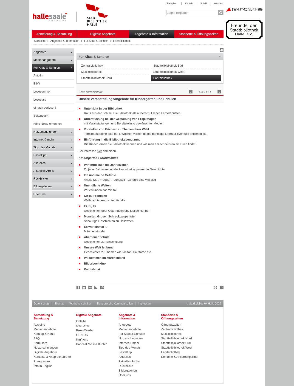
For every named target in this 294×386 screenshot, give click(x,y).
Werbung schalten (80, 303)
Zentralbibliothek (92, 65)
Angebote (40, 52)
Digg (90, 287)
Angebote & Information (151, 34)
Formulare (40, 343)
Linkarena (96, 287)
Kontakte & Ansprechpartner (52, 356)
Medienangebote (45, 60)
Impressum (144, 303)
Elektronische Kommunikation (114, 303)
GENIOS (82, 335)
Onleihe (81, 321)
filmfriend (82, 339)
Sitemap (59, 303)
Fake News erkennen (48, 123)
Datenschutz (41, 303)
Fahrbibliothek (162, 78)
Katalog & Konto (44, 333)
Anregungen (42, 361)
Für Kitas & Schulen (47, 67)
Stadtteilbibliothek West (168, 71)
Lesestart (40, 99)
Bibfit (37, 83)
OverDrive (83, 325)
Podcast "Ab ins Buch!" (91, 344)
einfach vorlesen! (45, 107)
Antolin (38, 75)
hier (99, 151)
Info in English (43, 366)
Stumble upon (102, 287)
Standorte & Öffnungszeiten (198, 34)
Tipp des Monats (45, 147)
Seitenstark (41, 115)
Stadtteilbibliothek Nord (96, 78)
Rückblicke (41, 178)
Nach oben (220, 288)
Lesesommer (42, 91)
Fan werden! (78, 287)
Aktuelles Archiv (44, 170)
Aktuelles (40, 163)
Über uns (40, 194)
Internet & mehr (44, 139)
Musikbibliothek (91, 71)
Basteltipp (40, 155)
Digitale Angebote (103, 34)
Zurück (190, 91)
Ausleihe (39, 324)
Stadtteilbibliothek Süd (168, 65)
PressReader (85, 330)
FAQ (37, 338)
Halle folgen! (84, 287)
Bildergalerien (43, 186)
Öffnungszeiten (171, 324)
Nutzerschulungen (46, 131)
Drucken (220, 50)
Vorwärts (219, 91)
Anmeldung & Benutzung (54, 34)
